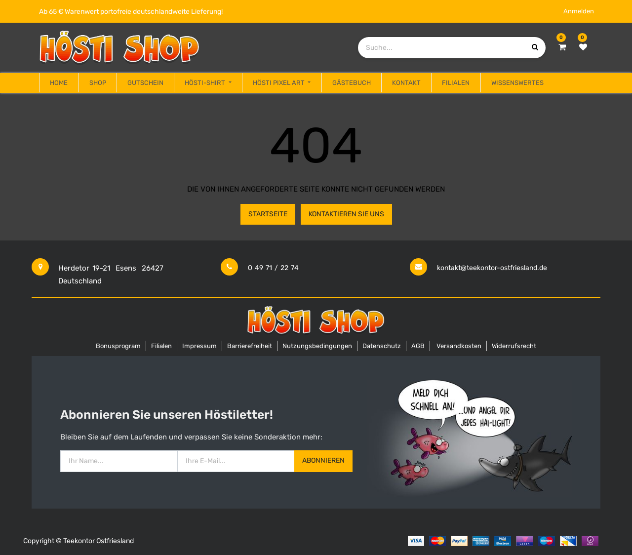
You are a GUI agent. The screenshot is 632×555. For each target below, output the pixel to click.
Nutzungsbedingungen (317, 346)
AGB (418, 346)
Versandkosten (458, 346)
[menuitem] (58, 83)
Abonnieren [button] (323, 460)
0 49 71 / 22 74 (273, 268)
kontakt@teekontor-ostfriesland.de (492, 268)
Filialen (161, 346)
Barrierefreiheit (249, 346)
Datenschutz (381, 346)
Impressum (199, 346)
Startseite (267, 214)
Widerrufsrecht (514, 346)
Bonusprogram (118, 346)
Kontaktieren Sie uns (346, 214)
